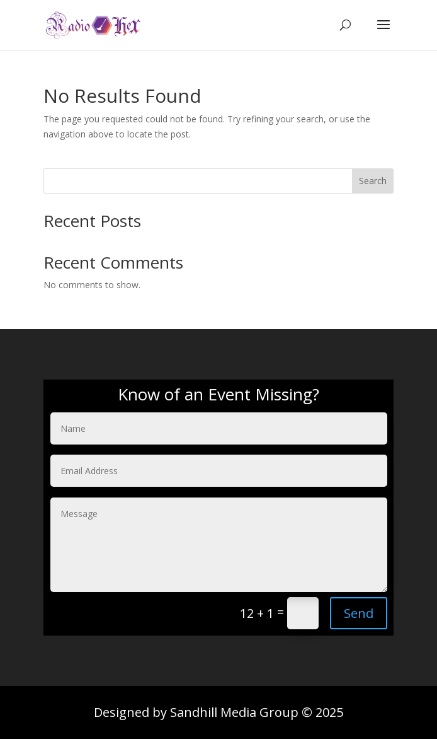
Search (373, 181)
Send (358, 613)
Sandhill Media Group (234, 712)
